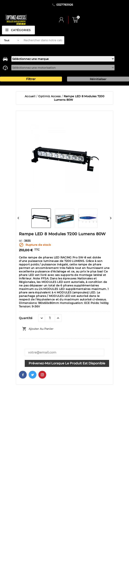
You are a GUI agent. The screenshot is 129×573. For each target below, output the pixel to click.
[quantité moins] (41, 318)
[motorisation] (63, 67)
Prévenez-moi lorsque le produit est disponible (67, 363)
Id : (21, 240)
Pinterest (42, 375)
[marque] (63, 59)
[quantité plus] (58, 318)
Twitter (32, 375)
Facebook (23, 375)
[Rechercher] (43, 40)
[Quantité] (50, 318)
